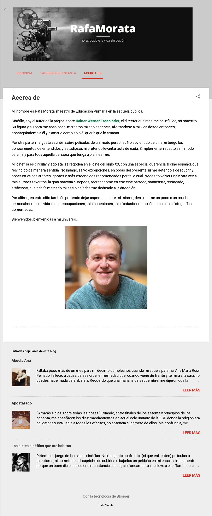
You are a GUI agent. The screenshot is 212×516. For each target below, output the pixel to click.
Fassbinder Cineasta (58, 73)
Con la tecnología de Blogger (106, 496)
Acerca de (92, 73)
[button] (197, 97)
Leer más (191, 390)
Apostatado (22, 403)
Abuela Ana (21, 360)
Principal (25, 73)
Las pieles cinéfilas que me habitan (41, 446)
